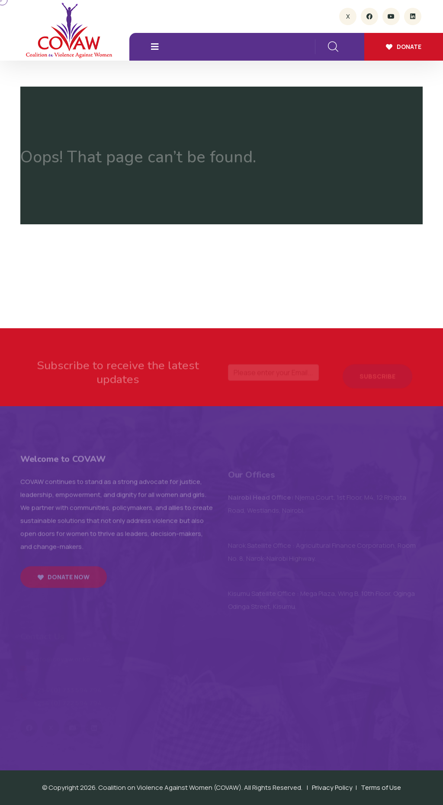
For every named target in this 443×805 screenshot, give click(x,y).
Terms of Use (381, 787)
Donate (403, 46)
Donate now (64, 579)
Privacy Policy (332, 787)
